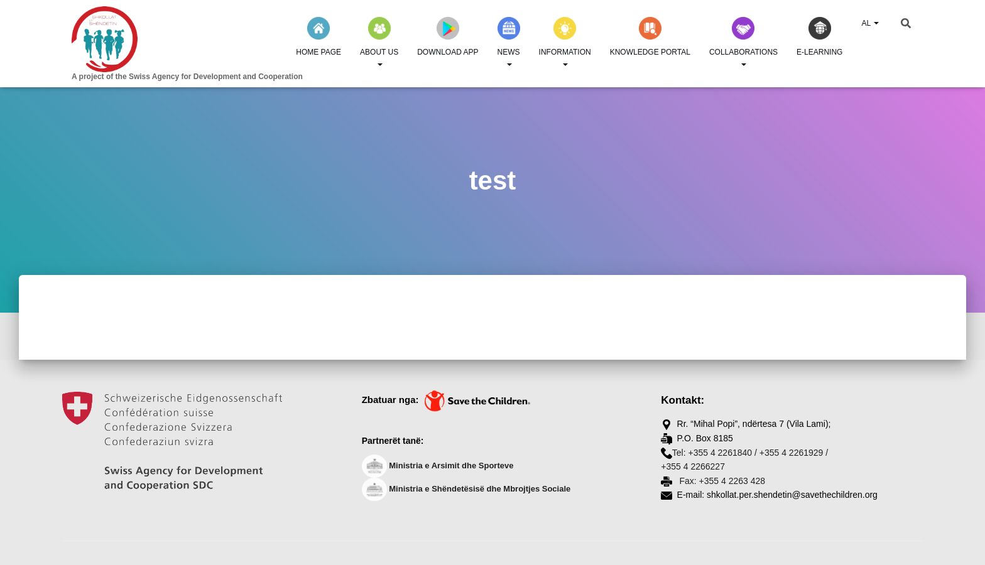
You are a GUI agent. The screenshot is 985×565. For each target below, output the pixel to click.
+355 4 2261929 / (793, 453)
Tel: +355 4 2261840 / (714, 453)
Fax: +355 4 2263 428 (721, 481)
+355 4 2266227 (693, 466)
